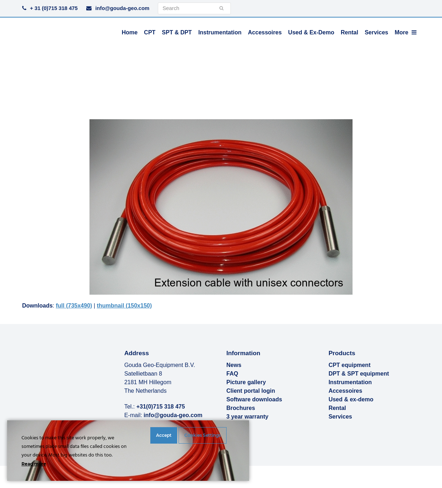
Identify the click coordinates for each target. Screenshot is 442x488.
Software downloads (254, 399)
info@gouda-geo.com (122, 8)
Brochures (241, 408)
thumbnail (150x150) (124, 306)
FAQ (232, 374)
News (234, 365)
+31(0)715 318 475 (160, 407)
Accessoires (345, 391)
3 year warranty (247, 417)
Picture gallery (246, 382)
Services (340, 417)
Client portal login (251, 391)
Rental (337, 408)
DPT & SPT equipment (359, 374)
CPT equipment (349, 365)
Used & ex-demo (351, 399)
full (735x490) (74, 306)
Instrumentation (350, 382)
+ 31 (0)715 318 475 (54, 8)
